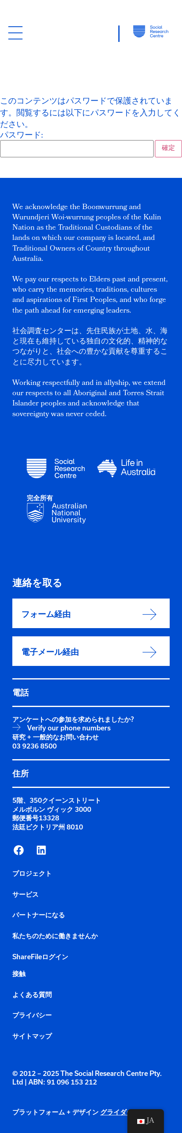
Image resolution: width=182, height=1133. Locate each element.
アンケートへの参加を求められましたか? (73, 719)
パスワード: (77, 144)
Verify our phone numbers (69, 728)
